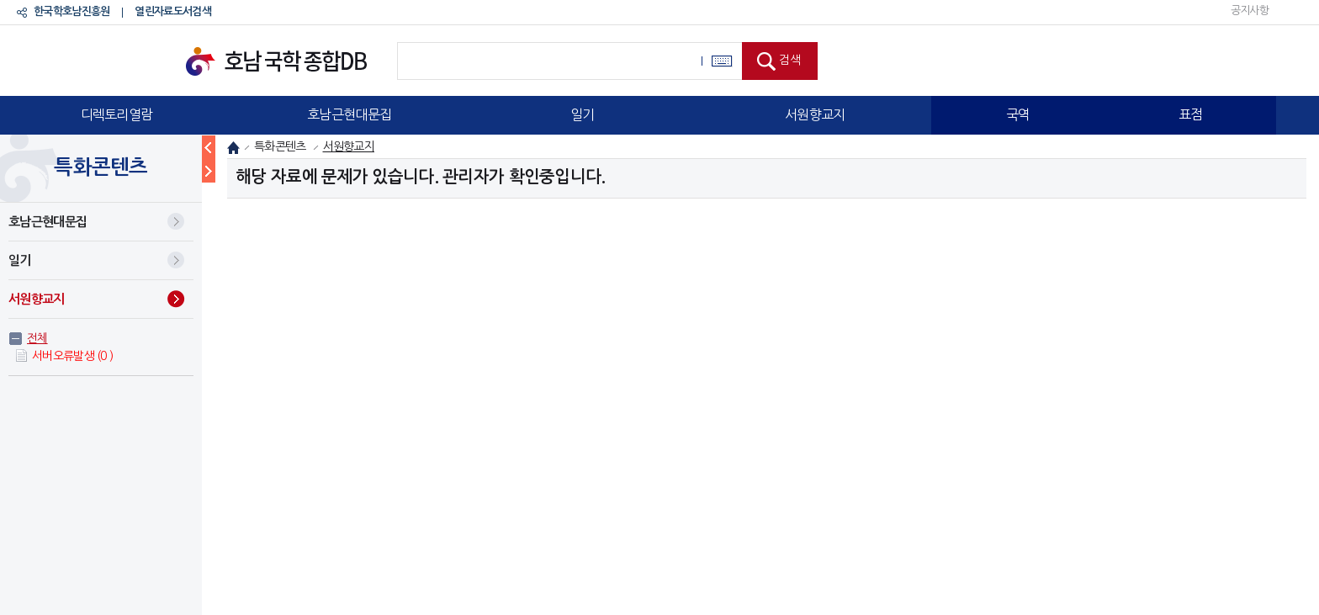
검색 (790, 60)
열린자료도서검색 (172, 11)
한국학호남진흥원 (71, 11)
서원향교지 (815, 114)
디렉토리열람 (117, 114)
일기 (582, 114)
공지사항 (1250, 10)
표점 (1191, 114)
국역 (1018, 114)
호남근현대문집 (349, 114)
